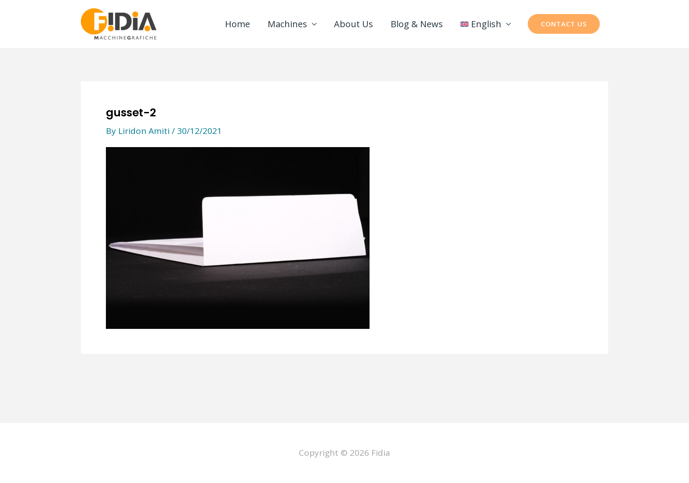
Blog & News (417, 24)
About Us (353, 24)
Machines (287, 24)
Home (237, 24)
